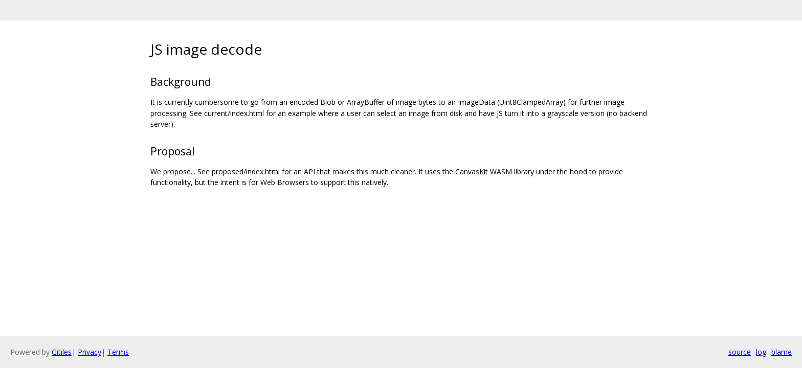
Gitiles (62, 352)
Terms (118, 352)
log (761, 352)
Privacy (89, 352)
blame (781, 352)
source (739, 352)
